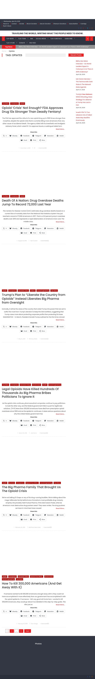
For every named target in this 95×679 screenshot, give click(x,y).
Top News (10, 39)
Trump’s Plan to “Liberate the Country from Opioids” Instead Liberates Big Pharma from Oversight (33, 299)
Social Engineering (43, 290)
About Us (6, 24)
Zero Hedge (34, 624)
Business (11, 483)
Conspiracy (14, 103)
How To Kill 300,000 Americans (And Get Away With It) (32, 585)
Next (27, 631)
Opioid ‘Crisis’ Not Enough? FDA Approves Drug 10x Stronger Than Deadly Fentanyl (32, 110)
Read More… (60, 129)
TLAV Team (22, 39)
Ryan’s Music (7, 26)
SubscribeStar (73, 24)
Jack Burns (34, 433)
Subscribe (68, 39)
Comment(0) (43, 148)
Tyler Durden (34, 241)
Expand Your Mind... (32, 483)
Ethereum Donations (59, 24)
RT (34, 148)
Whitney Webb (33, 339)
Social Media (41, 39)
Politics (33, 290)
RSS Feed (32, 43)
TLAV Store (10, 43)
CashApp (83, 24)
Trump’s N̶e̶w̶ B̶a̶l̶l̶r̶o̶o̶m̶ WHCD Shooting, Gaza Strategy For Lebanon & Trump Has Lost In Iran (84, 99)
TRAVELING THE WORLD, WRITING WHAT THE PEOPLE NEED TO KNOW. (47, 33)
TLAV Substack (56, 39)
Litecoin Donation (45, 24)
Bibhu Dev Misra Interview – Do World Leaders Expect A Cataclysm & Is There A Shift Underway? (54, 47)
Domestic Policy (23, 290)
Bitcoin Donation (32, 24)
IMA (31, 39)
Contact (14, 24)
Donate (21, 24)
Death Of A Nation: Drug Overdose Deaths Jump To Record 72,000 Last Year (33, 202)
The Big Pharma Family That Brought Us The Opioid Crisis (31, 489)
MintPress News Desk (34, 527)
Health (22, 103)
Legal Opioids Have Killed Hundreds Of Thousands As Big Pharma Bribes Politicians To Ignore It (30, 393)
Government (37, 385)
